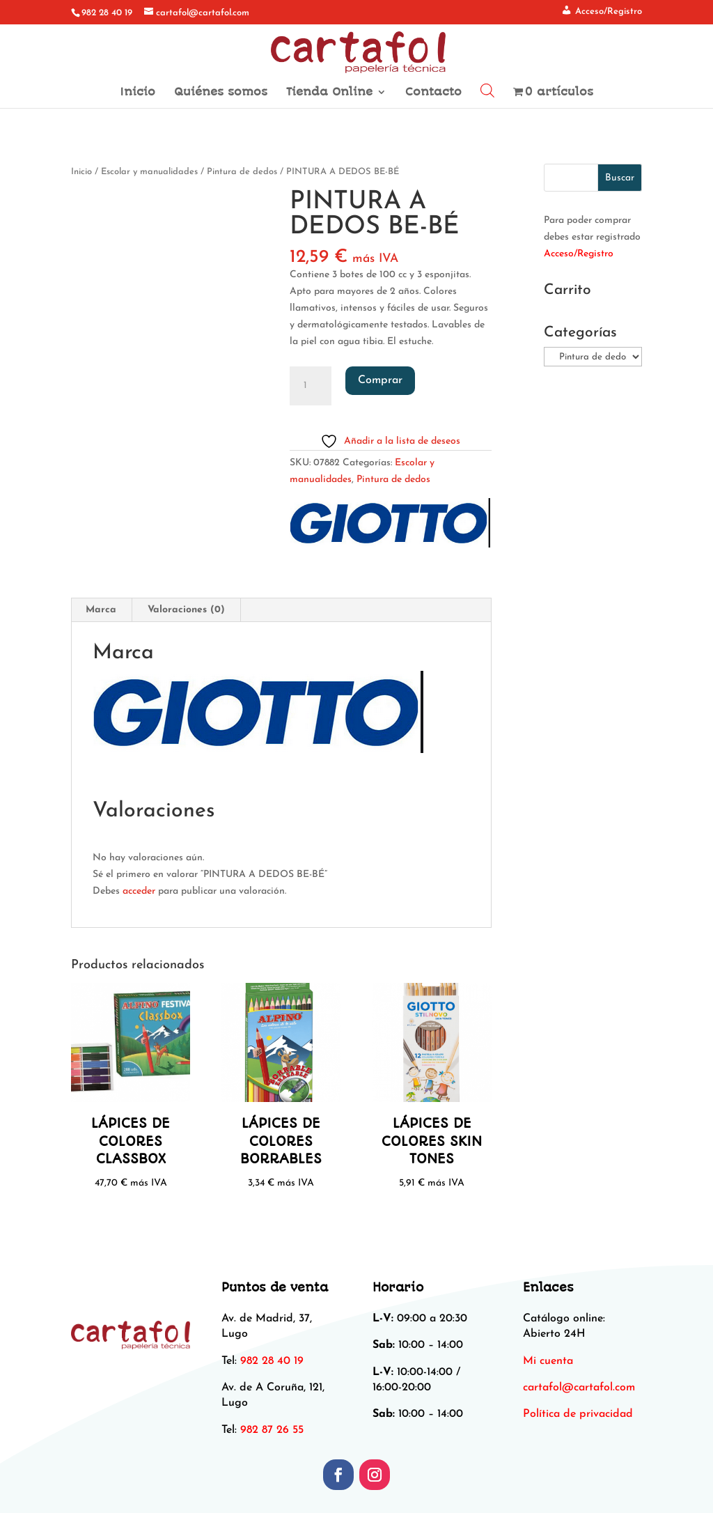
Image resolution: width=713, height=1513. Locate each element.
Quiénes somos (220, 92)
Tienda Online (329, 92)
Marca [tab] (101, 610)
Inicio (137, 92)
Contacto (433, 92)
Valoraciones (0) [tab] (186, 610)
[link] (579, 1387)
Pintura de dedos (242, 171)
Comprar (380, 380)
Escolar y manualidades (149, 171)
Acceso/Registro (578, 254)
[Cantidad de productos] (310, 385)
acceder (139, 891)
